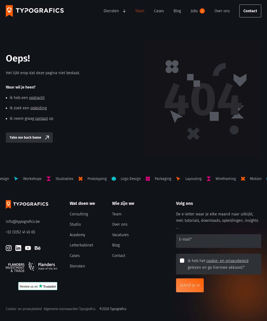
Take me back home (25, 137)
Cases (159, 11)
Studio (75, 224)
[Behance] (38, 248)
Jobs (198, 11)
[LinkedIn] (18, 248)
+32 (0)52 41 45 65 (20, 232)
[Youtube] (28, 248)
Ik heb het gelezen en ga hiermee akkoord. (218, 264)
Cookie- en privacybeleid (24, 309)
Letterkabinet (81, 245)
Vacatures (120, 234)
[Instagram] (9, 248)
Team (139, 11)
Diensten (111, 11)
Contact (250, 11)
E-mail (185, 239)
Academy (77, 234)
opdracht (37, 97)
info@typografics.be (23, 221)
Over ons (222, 11)
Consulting (79, 214)
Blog (177, 11)
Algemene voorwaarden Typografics (69, 309)
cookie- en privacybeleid (227, 260)
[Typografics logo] (35, 11)
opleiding (38, 108)
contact (41, 118)
